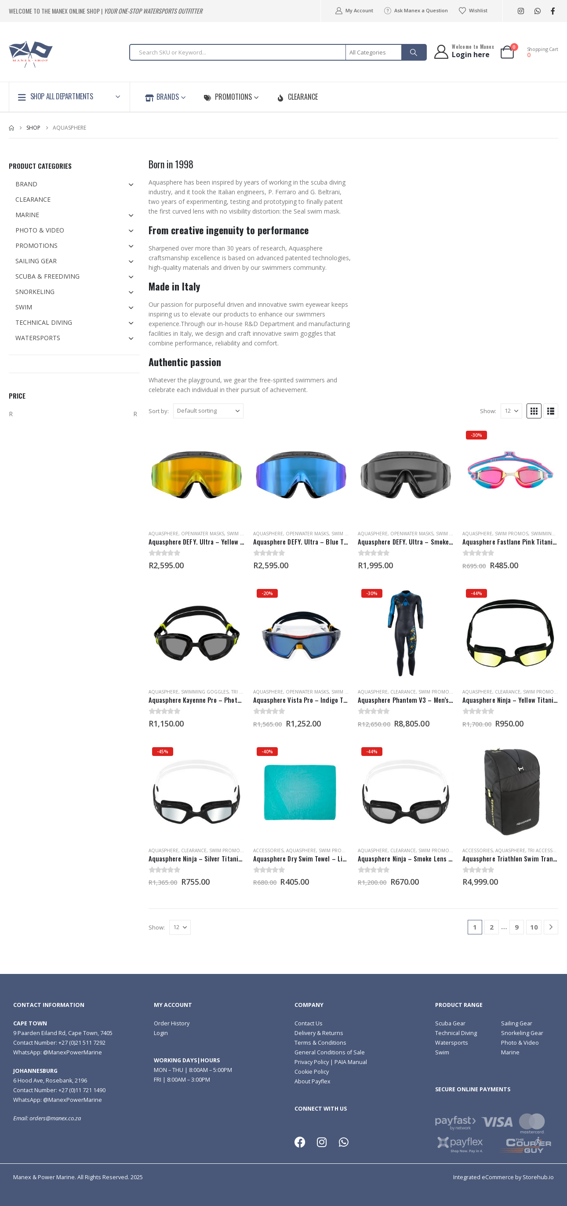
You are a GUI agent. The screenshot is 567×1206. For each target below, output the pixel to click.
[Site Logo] (31, 54)
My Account (353, 10)
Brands (162, 96)
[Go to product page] (196, 475)
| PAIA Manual (348, 1062)
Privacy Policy (311, 1062)
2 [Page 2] (492, 927)
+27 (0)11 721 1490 (81, 1090)
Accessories (268, 850)
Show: (488, 411)
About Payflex (312, 1081)
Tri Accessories (547, 850)
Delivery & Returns (318, 1033)
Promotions (228, 96)
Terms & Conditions (320, 1042)
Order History (171, 1023)
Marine (510, 1052)
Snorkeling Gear (522, 1033)
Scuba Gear (450, 1023)
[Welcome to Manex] (463, 51)
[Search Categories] (374, 52)
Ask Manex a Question (416, 10)
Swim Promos (511, 533)
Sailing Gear (516, 1023)
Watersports (451, 1042)
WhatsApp (537, 11)
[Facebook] (552, 11)
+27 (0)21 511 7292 (81, 1042)
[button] (534, 410)
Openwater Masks (202, 533)
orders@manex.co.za (55, 1118)
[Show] (511, 410)
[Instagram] (520, 11)
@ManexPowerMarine (72, 1052)
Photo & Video (520, 1042)
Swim (442, 1052)
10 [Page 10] (534, 927)
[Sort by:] (208, 410)
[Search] (413, 52)
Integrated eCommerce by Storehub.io (503, 1177)
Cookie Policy (311, 1071)
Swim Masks (240, 533)
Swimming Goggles (205, 692)
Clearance (297, 96)
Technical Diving (456, 1033)
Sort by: (159, 411)
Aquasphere (163, 533)
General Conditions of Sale (329, 1052)
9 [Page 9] (517, 927)
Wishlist (472, 10)
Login (161, 1033)
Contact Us (308, 1023)
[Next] (551, 927)
